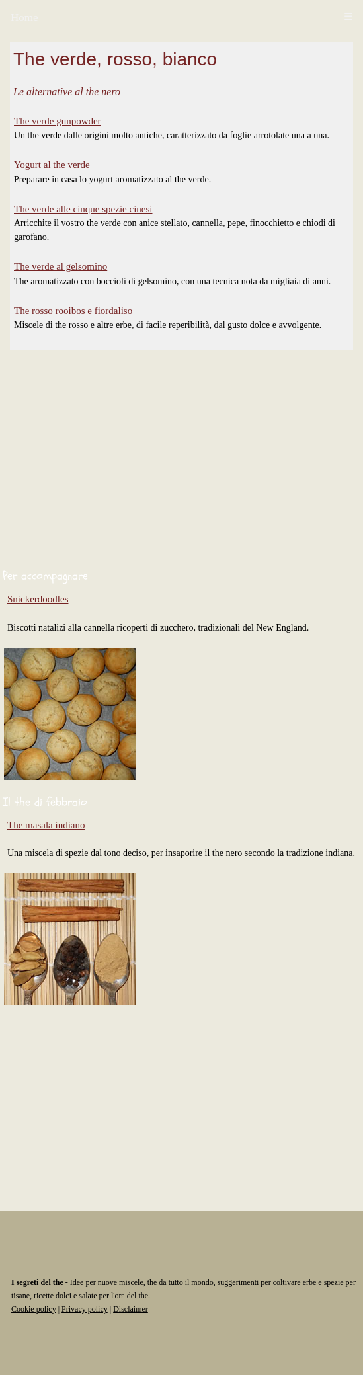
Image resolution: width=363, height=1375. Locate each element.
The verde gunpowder (57, 121)
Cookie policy (33, 1309)
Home (24, 17)
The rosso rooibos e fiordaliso (73, 310)
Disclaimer (130, 1309)
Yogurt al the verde (52, 164)
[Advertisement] (181, 462)
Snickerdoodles (37, 599)
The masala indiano (46, 825)
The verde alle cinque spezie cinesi (83, 209)
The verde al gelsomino (60, 266)
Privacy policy (84, 1309)
